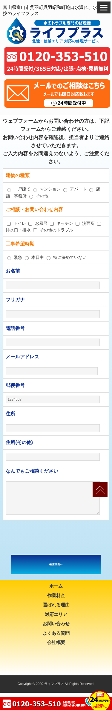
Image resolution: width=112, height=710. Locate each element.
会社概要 (56, 642)
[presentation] (56, 537)
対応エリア (56, 614)
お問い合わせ (56, 623)
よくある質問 (56, 633)
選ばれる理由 (56, 604)
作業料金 (56, 595)
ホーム (56, 585)
